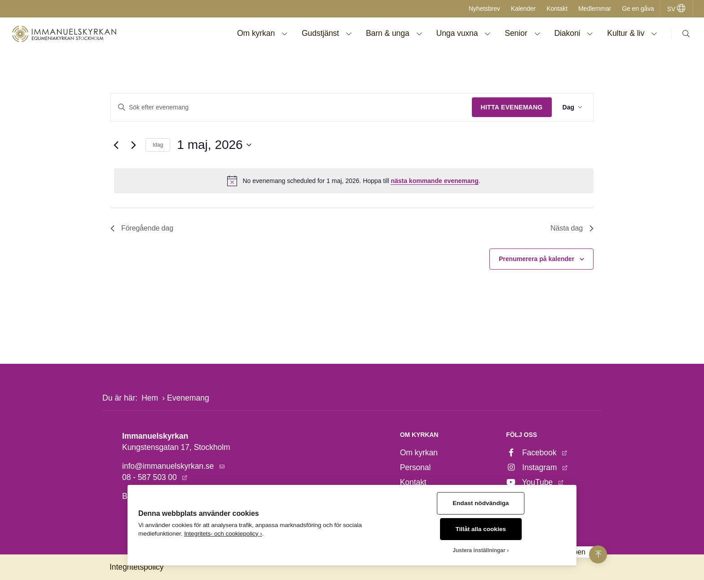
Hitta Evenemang (512, 107)
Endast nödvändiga (481, 503)
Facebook (532, 452)
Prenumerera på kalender (536, 258)
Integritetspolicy (136, 567)
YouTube (530, 482)
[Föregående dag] (115, 145)
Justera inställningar (479, 550)
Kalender (523, 8)
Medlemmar (594, 8)
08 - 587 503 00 (150, 477)
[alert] (354, 180)
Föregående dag (141, 228)
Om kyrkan (419, 452)
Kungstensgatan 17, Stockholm (176, 447)
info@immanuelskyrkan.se (169, 466)
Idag (158, 145)
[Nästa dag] (133, 145)
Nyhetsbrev (484, 8)
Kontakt (557, 8)
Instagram (532, 467)
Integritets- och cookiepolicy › (223, 533)
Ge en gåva (638, 8)
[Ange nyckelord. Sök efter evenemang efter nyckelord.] (291, 107)
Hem (149, 397)
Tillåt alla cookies (481, 529)
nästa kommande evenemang (434, 180)
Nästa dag (572, 228)
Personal (415, 467)
